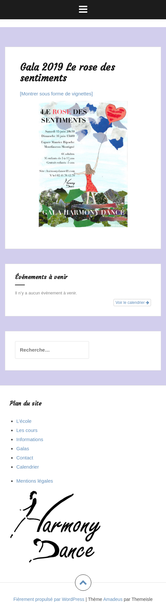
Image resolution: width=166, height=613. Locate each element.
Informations (29, 439)
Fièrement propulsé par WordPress (48, 599)
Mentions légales (34, 481)
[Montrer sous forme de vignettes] (56, 93)
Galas (22, 448)
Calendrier (27, 467)
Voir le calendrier (132, 302)
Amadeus (112, 599)
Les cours (27, 430)
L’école (24, 421)
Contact (24, 457)
